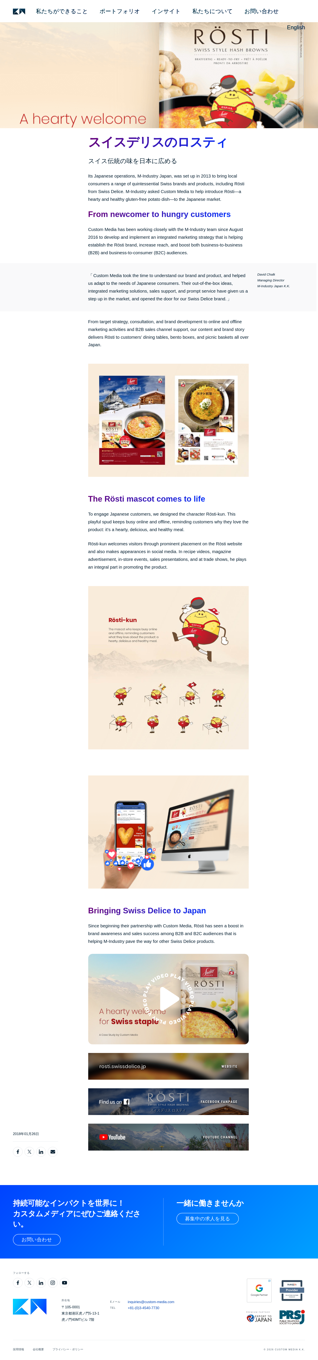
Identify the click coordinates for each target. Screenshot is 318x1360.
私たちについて (212, 11)
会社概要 (38, 1349)
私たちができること (62, 11)
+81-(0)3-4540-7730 (143, 1308)
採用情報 (18, 1349)
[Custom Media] (19, 11)
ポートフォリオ (120, 11)
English (296, 27)
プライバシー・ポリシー (67, 1349)
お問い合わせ (261, 11)
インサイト (166, 11)
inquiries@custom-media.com (151, 1302)
